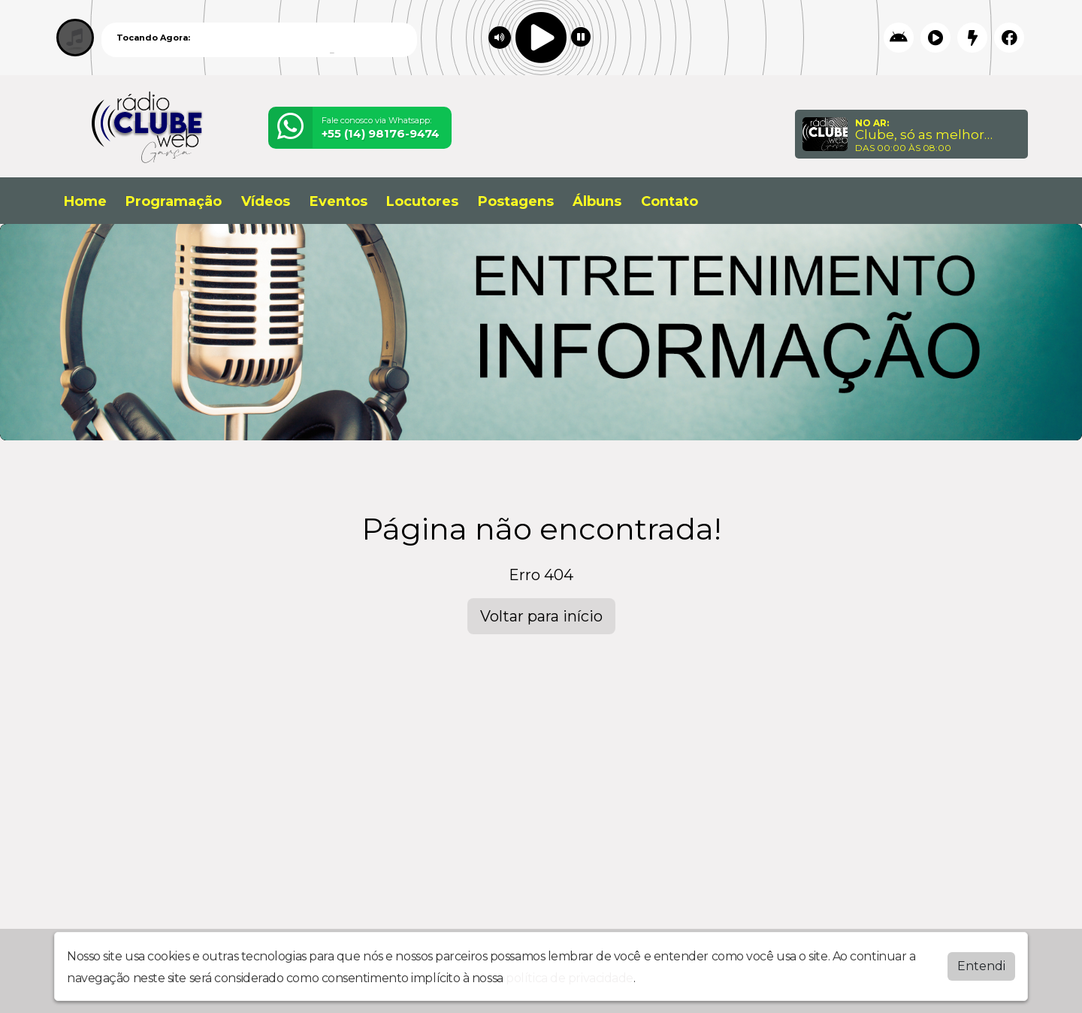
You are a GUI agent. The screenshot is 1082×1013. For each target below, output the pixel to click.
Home (85, 201)
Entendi (981, 965)
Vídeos (265, 201)
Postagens (516, 201)
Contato (669, 201)
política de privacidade (569, 977)
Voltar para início (541, 616)
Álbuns (597, 201)
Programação (173, 201)
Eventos (338, 201)
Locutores (422, 201)
